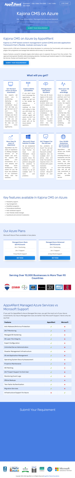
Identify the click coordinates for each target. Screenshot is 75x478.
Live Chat (65, 3)
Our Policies (50, 473)
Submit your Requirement (16, 63)
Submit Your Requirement (38, 28)
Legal (45, 473)
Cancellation (56, 473)
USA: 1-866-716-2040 (38, 3)
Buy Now (20, 256)
